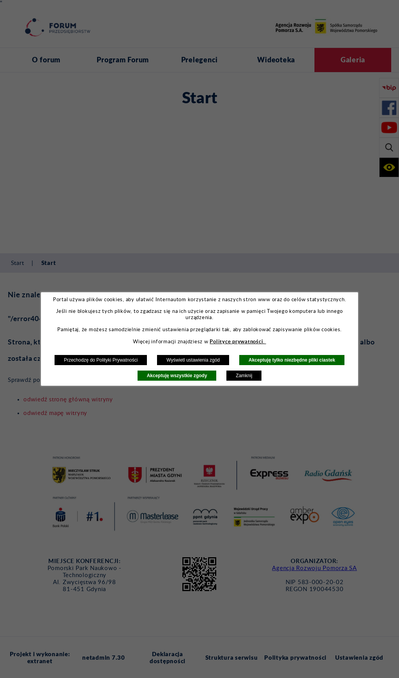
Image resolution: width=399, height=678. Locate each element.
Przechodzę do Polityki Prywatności (101, 360)
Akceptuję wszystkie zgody (177, 375)
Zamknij (244, 375)
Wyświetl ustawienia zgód (193, 360)
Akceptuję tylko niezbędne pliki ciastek (292, 360)
